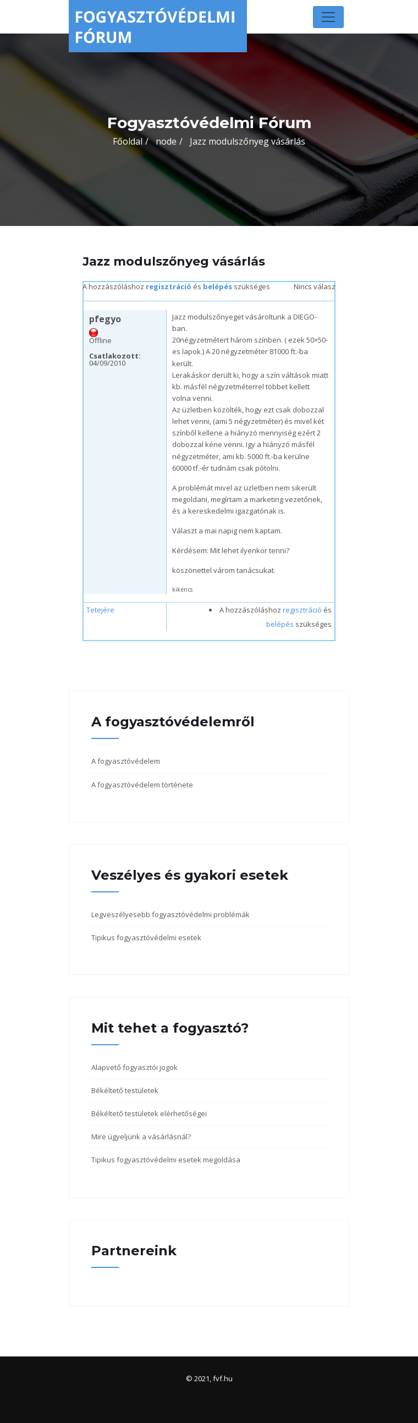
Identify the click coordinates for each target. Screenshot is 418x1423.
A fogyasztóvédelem (125, 761)
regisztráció (168, 286)
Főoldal (127, 141)
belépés (217, 286)
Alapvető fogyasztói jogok (134, 1067)
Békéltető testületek (124, 1090)
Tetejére (100, 610)
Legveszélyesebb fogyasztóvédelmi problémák (170, 914)
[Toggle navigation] (328, 17)
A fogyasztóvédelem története (142, 785)
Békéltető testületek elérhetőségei (149, 1113)
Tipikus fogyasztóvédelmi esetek (146, 937)
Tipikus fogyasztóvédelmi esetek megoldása (165, 1160)
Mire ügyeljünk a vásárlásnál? (141, 1136)
